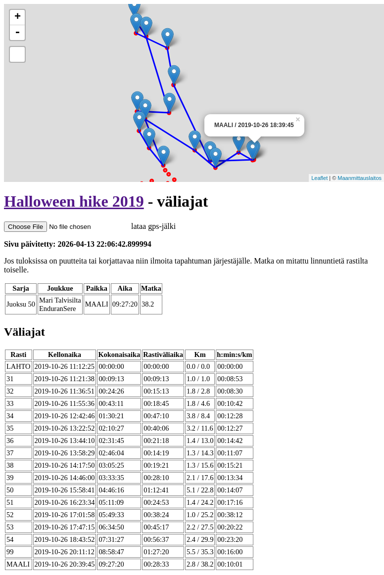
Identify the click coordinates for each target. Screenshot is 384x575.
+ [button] (17, 17)
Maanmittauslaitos (359, 178)
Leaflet (319, 178)
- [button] (17, 32)
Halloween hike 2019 (74, 201)
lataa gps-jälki (90, 226)
